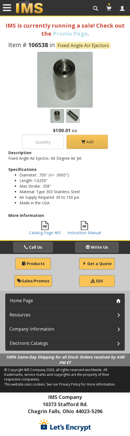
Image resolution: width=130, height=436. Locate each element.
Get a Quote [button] (97, 263)
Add (87, 141)
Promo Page (70, 33)
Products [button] (33, 263)
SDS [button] (97, 281)
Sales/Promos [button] (33, 281)
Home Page (21, 301)
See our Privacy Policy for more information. (81, 384)
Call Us (33, 247)
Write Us (97, 247)
